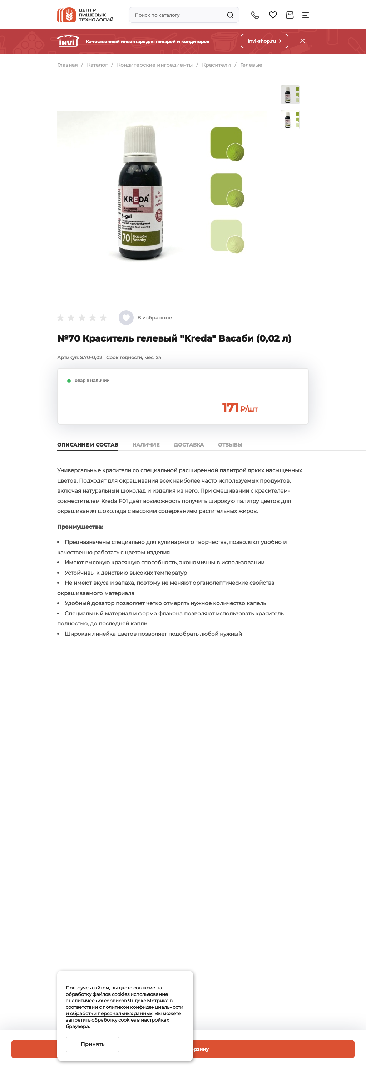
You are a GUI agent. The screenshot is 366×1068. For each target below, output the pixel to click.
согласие (144, 988)
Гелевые (251, 65)
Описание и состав (87, 445)
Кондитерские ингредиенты (155, 65)
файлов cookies (111, 994)
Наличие (145, 445)
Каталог (97, 65)
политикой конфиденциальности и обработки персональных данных (124, 1010)
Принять (92, 1044)
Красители (216, 65)
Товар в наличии (91, 380)
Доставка (189, 445)
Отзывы (230, 445)
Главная (67, 65)
